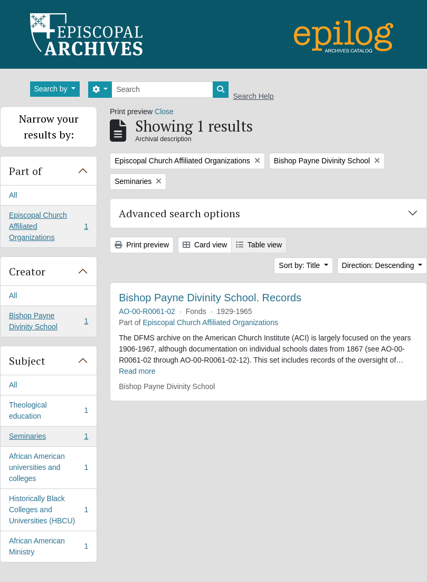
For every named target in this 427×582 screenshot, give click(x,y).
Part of (25, 171)
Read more (137, 371)
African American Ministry (48, 546)
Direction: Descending (379, 265)
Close (164, 111)
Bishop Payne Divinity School (48, 321)
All (13, 195)
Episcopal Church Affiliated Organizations (48, 226)
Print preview (142, 245)
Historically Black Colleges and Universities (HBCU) (48, 509)
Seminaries (48, 438)
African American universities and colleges (48, 467)
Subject (27, 361)
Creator (27, 271)
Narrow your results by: (49, 127)
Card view (205, 245)
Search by (52, 89)
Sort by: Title (300, 265)
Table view (259, 245)
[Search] (162, 89)
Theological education (48, 410)
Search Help (253, 96)
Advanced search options (179, 213)
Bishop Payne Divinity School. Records (210, 297)
